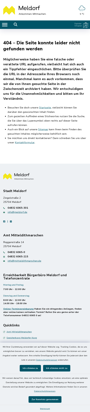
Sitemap (43, 118)
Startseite (45, 96)
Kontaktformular (25, 131)
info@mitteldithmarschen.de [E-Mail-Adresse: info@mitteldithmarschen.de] (24, 250)
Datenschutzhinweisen (46, 360)
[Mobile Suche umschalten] (15, 24)
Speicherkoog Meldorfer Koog (20, 326)
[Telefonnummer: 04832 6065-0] (45, 241)
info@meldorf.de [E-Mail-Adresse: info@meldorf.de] (17, 201)
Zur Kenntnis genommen (45, 399)
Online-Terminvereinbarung (18, 297)
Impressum (45, 408)
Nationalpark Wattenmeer (18, 332)
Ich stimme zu (30, 368)
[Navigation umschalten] (5, 24)
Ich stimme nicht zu (56, 368)
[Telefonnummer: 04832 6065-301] (45, 197)
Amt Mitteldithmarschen (17, 320)
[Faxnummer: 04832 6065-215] (45, 245)
